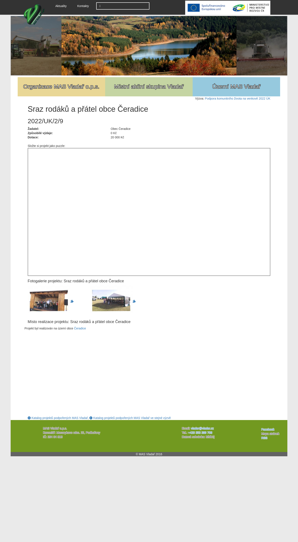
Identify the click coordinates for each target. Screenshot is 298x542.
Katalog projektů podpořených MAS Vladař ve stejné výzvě (130, 418)
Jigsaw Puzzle (149, 212)
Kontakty (83, 6)
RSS (264, 438)
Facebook (267, 429)
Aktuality (62, 6)
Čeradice (80, 328)
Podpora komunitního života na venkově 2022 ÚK (237, 98)
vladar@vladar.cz (202, 428)
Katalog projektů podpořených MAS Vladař (58, 418)
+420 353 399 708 (200, 432)
